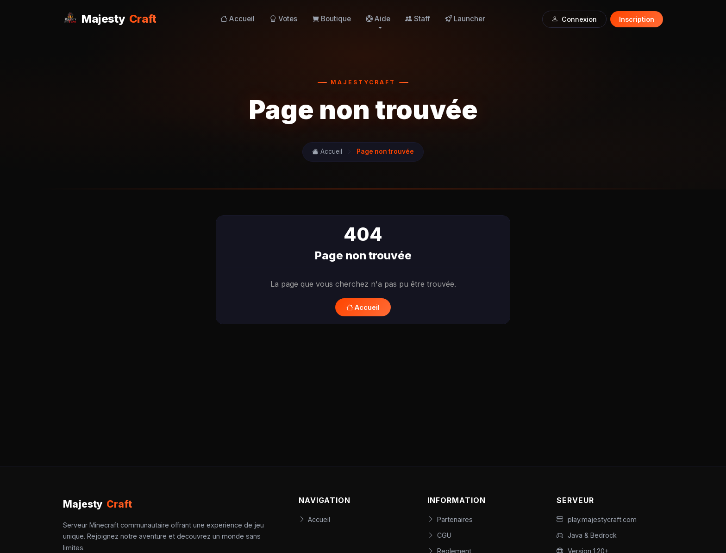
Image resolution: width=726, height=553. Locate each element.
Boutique (331, 18)
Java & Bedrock (587, 535)
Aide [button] (378, 18)
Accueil (237, 18)
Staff (417, 18)
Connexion (574, 19)
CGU (439, 535)
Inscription (636, 19)
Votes (283, 18)
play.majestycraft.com (597, 519)
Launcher (465, 18)
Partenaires (449, 519)
